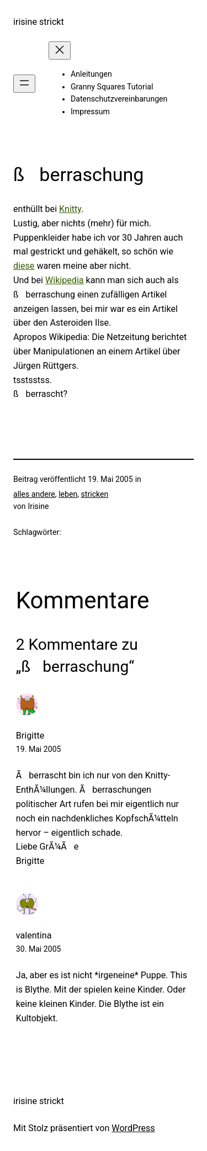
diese (23, 266)
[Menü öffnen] (24, 84)
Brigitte (30, 735)
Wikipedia (64, 280)
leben (68, 494)
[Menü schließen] (60, 50)
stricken (95, 494)
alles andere (34, 494)
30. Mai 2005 (38, 949)
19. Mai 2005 (38, 749)
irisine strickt (38, 22)
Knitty (70, 209)
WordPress (133, 1128)
